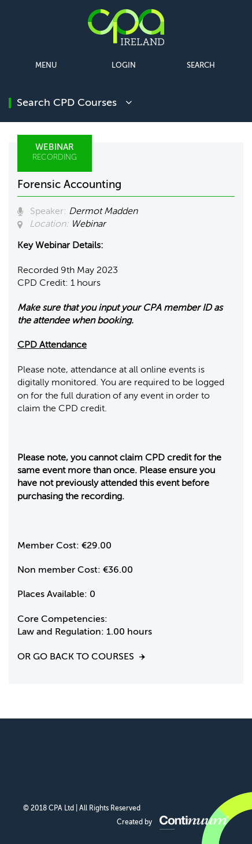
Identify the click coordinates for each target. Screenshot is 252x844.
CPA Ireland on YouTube (153, 756)
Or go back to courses (75, 657)
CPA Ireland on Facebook (69, 756)
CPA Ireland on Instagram (180, 756)
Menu (46, 65)
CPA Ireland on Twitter (125, 756)
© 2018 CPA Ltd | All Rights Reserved (81, 808)
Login (124, 65)
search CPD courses (74, 103)
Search (201, 65)
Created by (173, 822)
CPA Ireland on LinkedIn (97, 756)
